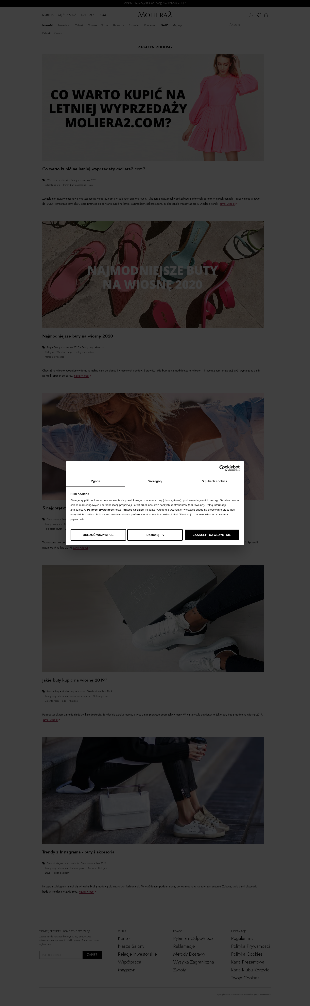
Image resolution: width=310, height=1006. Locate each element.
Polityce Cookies (133, 509)
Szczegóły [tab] (155, 481)
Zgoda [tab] (95, 481)
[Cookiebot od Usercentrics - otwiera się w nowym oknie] (222, 468)
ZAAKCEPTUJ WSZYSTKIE (212, 534)
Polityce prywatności (100, 509)
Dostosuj (155, 534)
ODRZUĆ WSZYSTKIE (98, 534)
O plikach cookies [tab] (214, 481)
